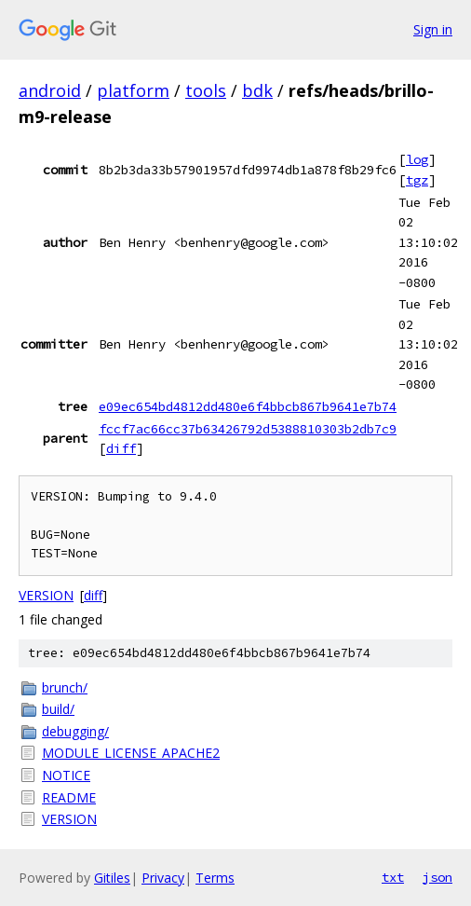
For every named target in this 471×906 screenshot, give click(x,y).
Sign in (432, 29)
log (417, 159)
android (50, 90)
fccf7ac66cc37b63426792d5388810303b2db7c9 (248, 428)
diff (121, 448)
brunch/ (64, 687)
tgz (417, 180)
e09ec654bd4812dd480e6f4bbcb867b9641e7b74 (248, 406)
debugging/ (75, 731)
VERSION (46, 595)
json (437, 877)
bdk (257, 90)
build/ (58, 709)
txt (393, 877)
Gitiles (112, 877)
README (69, 797)
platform (133, 90)
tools (205, 90)
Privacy (162, 877)
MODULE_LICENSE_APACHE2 (131, 753)
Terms (215, 877)
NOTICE (66, 775)
